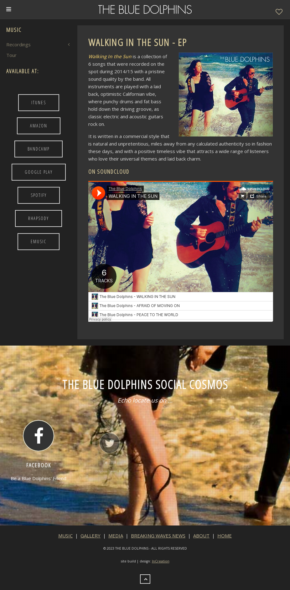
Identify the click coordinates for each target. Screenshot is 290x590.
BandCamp (38, 149)
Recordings (18, 44)
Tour (11, 55)
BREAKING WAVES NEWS (158, 535)
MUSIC (65, 535)
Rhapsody (38, 218)
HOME (224, 535)
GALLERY (90, 535)
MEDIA (115, 535)
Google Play (39, 172)
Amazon (38, 126)
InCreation (160, 561)
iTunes (38, 102)
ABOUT (201, 535)
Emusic (38, 241)
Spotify (39, 195)
